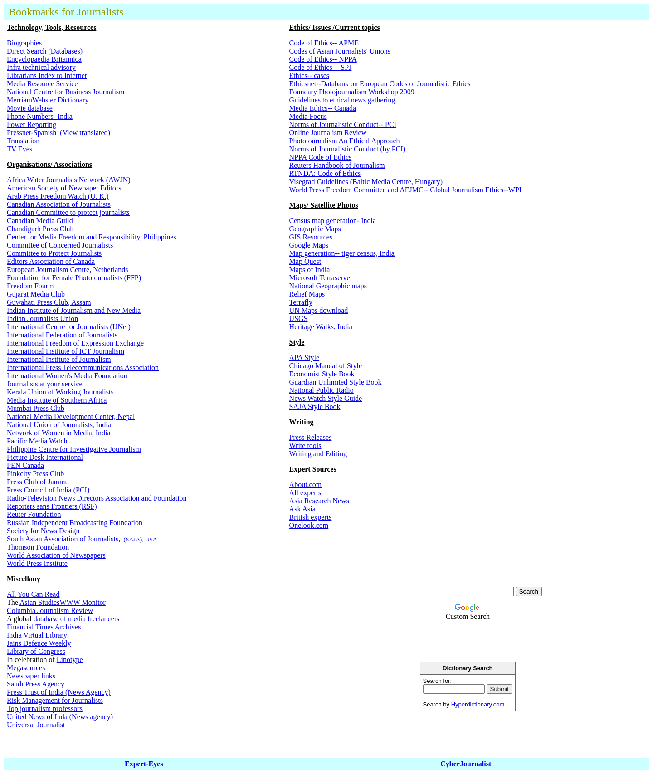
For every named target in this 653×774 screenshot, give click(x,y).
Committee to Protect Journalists (54, 253)
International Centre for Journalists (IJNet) (69, 327)
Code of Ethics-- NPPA (323, 59)
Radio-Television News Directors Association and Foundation (97, 498)
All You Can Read (33, 594)
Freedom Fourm (30, 286)
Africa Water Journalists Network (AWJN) (69, 180)
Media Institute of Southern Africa (57, 400)
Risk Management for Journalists (55, 700)
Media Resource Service (42, 84)
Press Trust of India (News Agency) (59, 692)
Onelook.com (309, 525)
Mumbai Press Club (35, 408)
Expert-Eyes (144, 764)
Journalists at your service (45, 384)
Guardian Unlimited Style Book (335, 382)
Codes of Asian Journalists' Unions (339, 51)
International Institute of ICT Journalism (65, 351)
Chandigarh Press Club (40, 229)
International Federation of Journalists (62, 335)
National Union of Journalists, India (59, 424)
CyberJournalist (465, 764)
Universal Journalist (36, 725)
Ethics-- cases (309, 75)
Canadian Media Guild (40, 220)
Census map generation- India (332, 220)
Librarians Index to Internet (47, 75)
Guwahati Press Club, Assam (49, 302)
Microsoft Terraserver (320, 278)
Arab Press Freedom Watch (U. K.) (58, 196)
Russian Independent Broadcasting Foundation (74, 522)
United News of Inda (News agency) (60, 716)
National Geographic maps (328, 286)
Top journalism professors (45, 708)
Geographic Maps (315, 229)
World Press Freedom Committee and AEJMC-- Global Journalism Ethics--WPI (405, 190)
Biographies (24, 43)
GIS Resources (311, 237)
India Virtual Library (37, 635)
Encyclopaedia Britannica (44, 59)
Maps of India (309, 269)
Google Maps (309, 245)
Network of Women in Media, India (59, 433)
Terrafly (300, 302)
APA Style (304, 357)
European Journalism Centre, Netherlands (67, 269)
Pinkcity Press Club (35, 473)
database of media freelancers (77, 619)
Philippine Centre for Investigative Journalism (74, 449)
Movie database (30, 108)
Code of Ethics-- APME (324, 43)
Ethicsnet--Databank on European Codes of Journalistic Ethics (380, 84)
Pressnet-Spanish (31, 132)
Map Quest (305, 261)
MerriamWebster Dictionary (47, 100)
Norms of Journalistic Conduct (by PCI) (347, 149)
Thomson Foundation (38, 547)
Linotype (70, 659)
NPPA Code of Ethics (320, 157)
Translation (23, 141)
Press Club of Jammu (37, 482)
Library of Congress (36, 651)
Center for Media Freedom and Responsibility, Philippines (91, 237)
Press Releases (310, 437)
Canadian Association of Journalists (59, 204)
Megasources (26, 668)
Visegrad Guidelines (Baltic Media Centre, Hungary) (366, 181)
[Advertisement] (467, 741)
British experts (310, 517)
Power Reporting (31, 124)
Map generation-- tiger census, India (342, 253)
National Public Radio (321, 390)
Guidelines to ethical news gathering (342, 100)
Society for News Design (43, 531)
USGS (298, 318)
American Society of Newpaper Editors (64, 188)
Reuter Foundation (34, 514)
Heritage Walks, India (320, 327)
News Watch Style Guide (325, 398)
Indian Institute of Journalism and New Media (74, 310)
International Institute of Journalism (59, 359)
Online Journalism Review (328, 132)
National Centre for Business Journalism (66, 92)
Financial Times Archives (44, 627)
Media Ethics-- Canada (322, 108)
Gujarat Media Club (36, 294)
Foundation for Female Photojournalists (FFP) (74, 278)
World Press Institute (37, 563)
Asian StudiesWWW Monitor (62, 602)
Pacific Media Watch (37, 441)
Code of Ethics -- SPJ (320, 67)
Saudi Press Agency (35, 684)
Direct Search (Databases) (45, 51)
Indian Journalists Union (42, 318)
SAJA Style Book (315, 406)
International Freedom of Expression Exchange (75, 343)
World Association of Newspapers (56, 555)
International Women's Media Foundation (67, 376)
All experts (305, 493)
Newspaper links (31, 676)
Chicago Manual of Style (325, 366)
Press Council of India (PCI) (48, 490)
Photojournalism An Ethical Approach (344, 141)
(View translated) (85, 132)
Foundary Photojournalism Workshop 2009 (351, 92)
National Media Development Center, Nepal (71, 416)
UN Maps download (318, 310)
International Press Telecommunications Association (83, 367)
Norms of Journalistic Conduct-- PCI (342, 124)
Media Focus (308, 116)
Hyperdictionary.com (478, 704)
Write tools (305, 445)
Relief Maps (307, 294)
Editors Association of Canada (51, 261)
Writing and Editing (318, 454)
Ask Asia (302, 509)
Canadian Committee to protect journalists (68, 212)
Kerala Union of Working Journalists (60, 392)
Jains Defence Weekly (39, 643)
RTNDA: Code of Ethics (325, 173)
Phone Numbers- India (40, 116)
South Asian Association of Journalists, (64, 539)
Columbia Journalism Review (50, 610)
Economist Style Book (322, 374)
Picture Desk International (45, 457)
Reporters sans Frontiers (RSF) (52, 506)
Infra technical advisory (41, 67)
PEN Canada (25, 465)
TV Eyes (19, 149)
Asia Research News (319, 501)
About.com (305, 484)
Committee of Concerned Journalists (60, 245)
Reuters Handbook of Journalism (337, 165)
